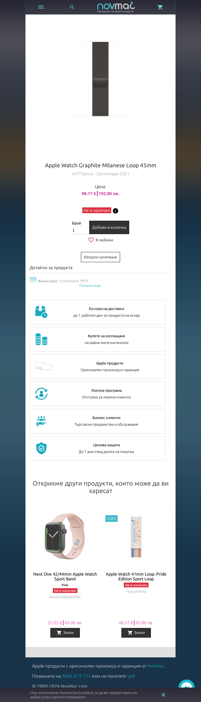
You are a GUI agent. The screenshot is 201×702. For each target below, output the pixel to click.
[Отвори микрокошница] (160, 7)
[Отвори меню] (41, 7)
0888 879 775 (76, 675)
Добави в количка (109, 227)
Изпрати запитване (100, 257)
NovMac (155, 665)
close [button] (163, 695)
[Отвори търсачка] (72, 7)
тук (130, 675)
